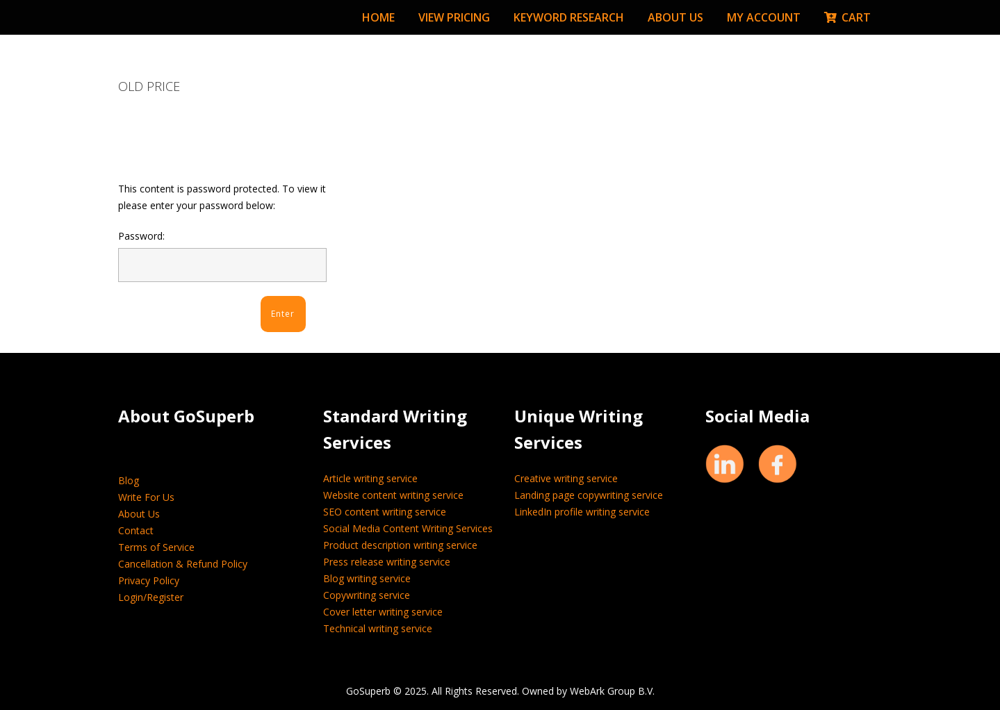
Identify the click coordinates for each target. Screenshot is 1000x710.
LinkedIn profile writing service (582, 511)
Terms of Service (156, 547)
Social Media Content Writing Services (408, 528)
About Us (139, 513)
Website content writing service (393, 495)
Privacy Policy (148, 580)
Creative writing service (566, 478)
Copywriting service (366, 595)
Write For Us (146, 497)
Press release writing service (386, 561)
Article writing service (370, 478)
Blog (128, 480)
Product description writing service (400, 545)
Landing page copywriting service (588, 495)
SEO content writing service (384, 511)
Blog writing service (367, 578)
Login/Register (150, 597)
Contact (136, 530)
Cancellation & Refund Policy (182, 563)
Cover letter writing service (383, 611)
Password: (222, 255)
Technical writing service (377, 628)
